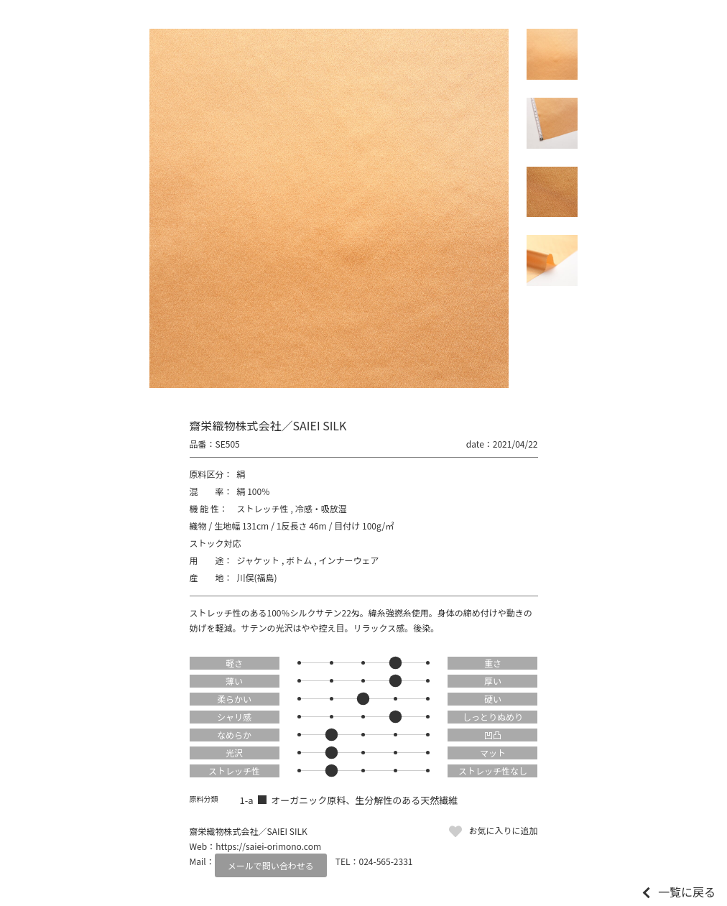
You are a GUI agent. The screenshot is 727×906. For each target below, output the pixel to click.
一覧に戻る (687, 891)
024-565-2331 (386, 861)
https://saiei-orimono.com (268, 846)
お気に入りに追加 (502, 830)
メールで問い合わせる (271, 865)
